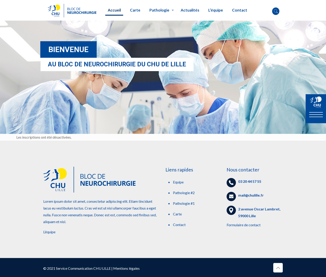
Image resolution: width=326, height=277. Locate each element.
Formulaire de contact (244, 225)
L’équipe (49, 232)
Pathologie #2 (184, 192)
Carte (177, 214)
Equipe (178, 182)
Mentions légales (126, 268)
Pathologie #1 (184, 203)
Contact (179, 224)
